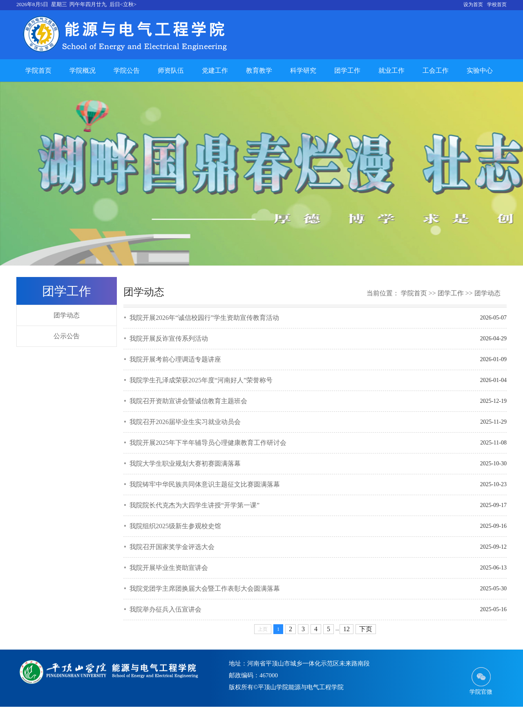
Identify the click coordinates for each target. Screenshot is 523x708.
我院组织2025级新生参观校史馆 (175, 526)
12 (346, 628)
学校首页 (497, 4)
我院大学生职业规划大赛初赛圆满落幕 (185, 463)
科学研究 (303, 70)
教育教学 (259, 70)
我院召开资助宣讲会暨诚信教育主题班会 (188, 401)
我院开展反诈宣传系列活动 (169, 338)
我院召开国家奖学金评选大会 (172, 546)
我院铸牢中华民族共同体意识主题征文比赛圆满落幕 (205, 484)
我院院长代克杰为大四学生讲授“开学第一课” (194, 505)
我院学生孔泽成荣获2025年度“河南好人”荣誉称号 (201, 380)
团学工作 (347, 70)
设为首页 (473, 4)
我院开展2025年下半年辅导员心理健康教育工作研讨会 (208, 442)
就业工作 (391, 70)
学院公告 (127, 70)
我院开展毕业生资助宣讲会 (169, 567)
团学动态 (67, 315)
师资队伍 (171, 70)
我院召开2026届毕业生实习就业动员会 (185, 421)
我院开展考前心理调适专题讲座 (175, 359)
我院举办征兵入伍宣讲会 (165, 609)
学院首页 (38, 70)
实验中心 (480, 70)
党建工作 (215, 70)
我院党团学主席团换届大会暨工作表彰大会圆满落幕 (205, 588)
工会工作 (435, 70)
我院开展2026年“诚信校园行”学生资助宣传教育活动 (204, 317)
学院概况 (82, 70)
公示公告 (67, 336)
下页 (365, 628)
